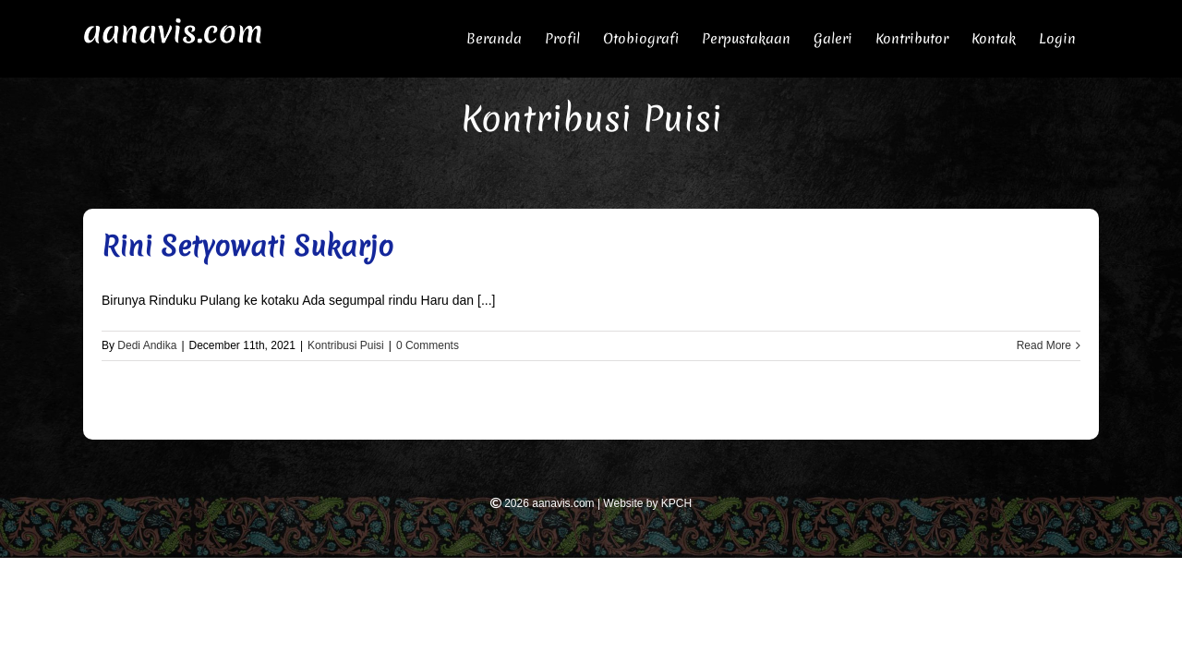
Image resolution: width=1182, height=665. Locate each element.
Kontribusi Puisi (346, 345)
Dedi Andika (146, 345)
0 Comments (427, 345)
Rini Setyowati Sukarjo (247, 246)
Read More (1044, 345)
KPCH (676, 503)
